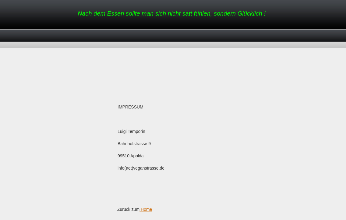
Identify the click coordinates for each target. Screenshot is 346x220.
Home (145, 209)
